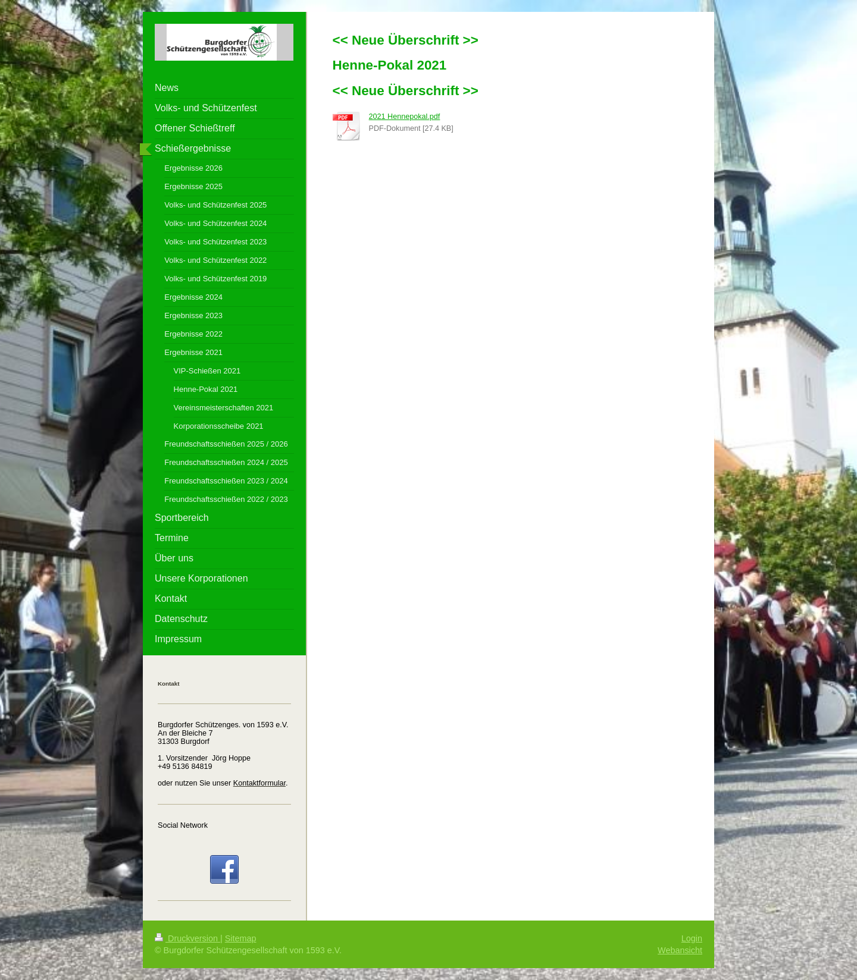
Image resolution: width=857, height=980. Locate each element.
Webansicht (680, 950)
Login (691, 938)
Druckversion (187, 938)
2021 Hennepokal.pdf (404, 116)
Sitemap (241, 938)
